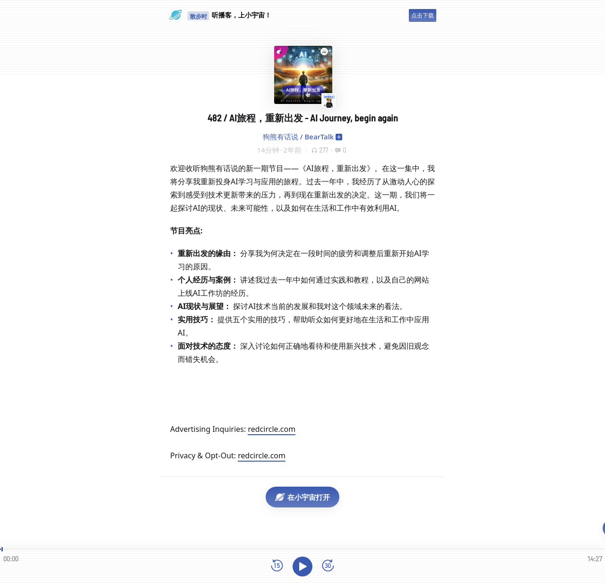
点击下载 (422, 15)
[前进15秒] (328, 566)
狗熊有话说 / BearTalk (298, 136)
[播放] (302, 566)
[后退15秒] (277, 566)
